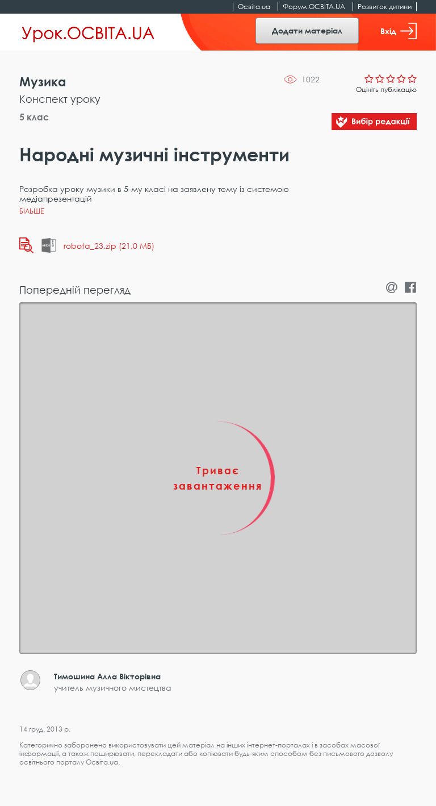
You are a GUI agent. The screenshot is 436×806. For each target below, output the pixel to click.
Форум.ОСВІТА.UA (314, 6)
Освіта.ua (254, 6)
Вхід (398, 31)
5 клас (34, 117)
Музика (42, 81)
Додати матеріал (307, 30)
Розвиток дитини (385, 6)
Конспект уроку (59, 99)
